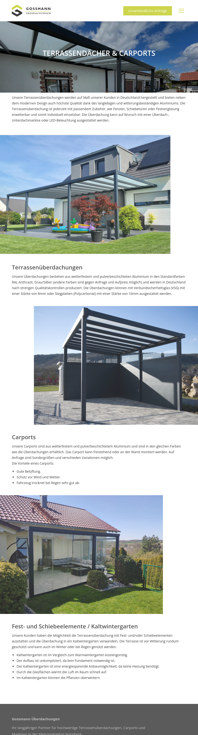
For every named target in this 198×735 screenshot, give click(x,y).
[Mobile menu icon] (181, 10)
